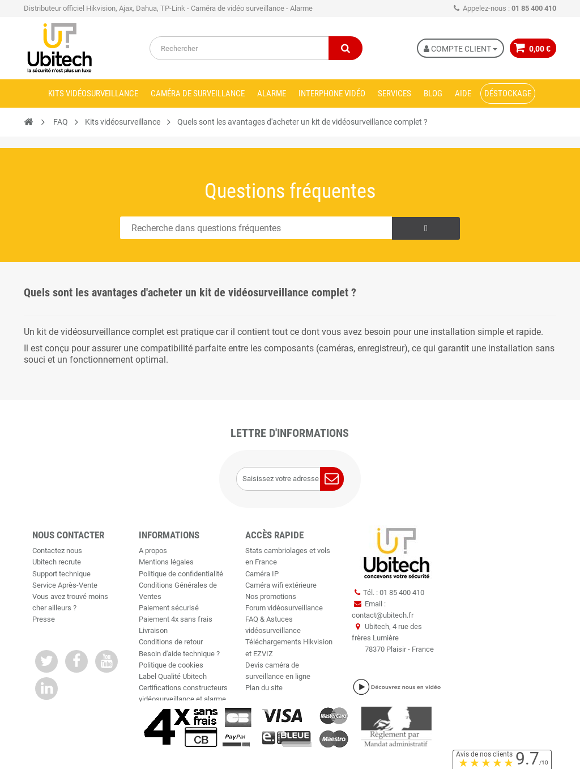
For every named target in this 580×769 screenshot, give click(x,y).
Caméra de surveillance (198, 93)
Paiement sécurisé (169, 608)
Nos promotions (270, 596)
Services (394, 93)
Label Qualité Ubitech (173, 676)
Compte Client (458, 48)
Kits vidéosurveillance (93, 93)
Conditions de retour (171, 642)
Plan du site (264, 687)
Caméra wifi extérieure (281, 585)
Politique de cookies (171, 665)
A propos (153, 550)
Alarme (271, 93)
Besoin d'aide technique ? (179, 653)
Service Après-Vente (64, 585)
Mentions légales (166, 562)
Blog (433, 93)
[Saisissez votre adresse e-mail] (289, 479)
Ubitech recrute (56, 562)
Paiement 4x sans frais (175, 619)
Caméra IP (262, 574)
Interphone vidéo (331, 93)
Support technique (61, 574)
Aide (463, 93)
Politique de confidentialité (181, 574)
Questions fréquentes (290, 191)
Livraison (153, 630)
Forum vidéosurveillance (284, 608)
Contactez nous (57, 550)
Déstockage (507, 93)
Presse (43, 619)
